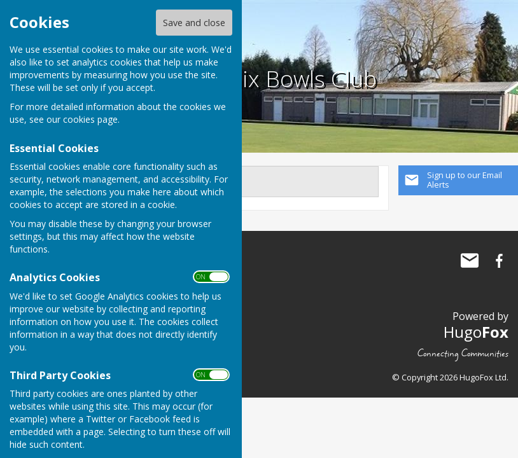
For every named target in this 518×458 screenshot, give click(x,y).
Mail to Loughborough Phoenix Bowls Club (469, 260)
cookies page (90, 119)
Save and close (194, 23)
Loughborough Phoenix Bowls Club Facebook (498, 260)
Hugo (476, 331)
